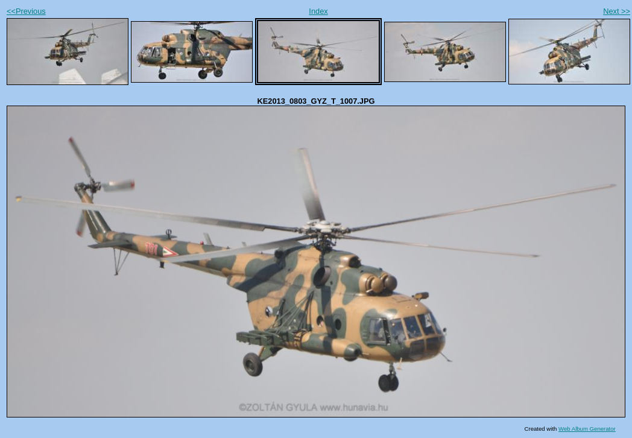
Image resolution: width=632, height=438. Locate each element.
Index (318, 11)
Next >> (616, 11)
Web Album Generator (587, 428)
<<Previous (26, 11)
